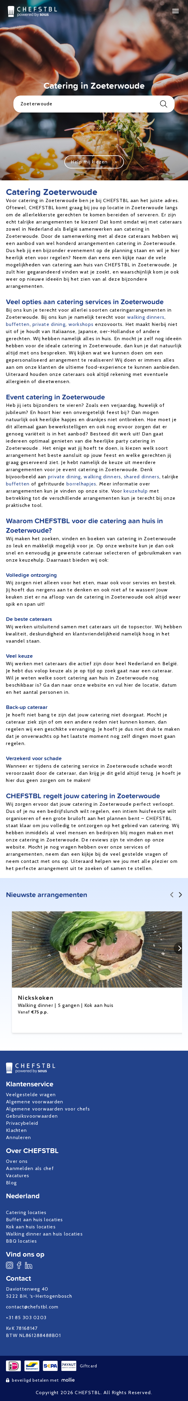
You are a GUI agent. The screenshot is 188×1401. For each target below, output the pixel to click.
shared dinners (141, 477)
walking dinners (145, 317)
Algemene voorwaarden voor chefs (48, 1109)
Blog (11, 1183)
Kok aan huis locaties (31, 1227)
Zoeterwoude (94, 104)
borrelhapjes (81, 484)
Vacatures (17, 1175)
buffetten (18, 324)
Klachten (16, 1130)
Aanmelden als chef (30, 1168)
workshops (81, 324)
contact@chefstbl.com (32, 1307)
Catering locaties (26, 1212)
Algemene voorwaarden (34, 1102)
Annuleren (18, 1137)
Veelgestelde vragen (31, 1094)
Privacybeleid (22, 1123)
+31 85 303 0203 (26, 1317)
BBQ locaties (21, 1241)
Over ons (17, 1161)
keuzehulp (136, 491)
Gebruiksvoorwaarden (32, 1116)
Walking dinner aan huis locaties (44, 1234)
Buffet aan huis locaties (34, 1219)
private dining (49, 324)
